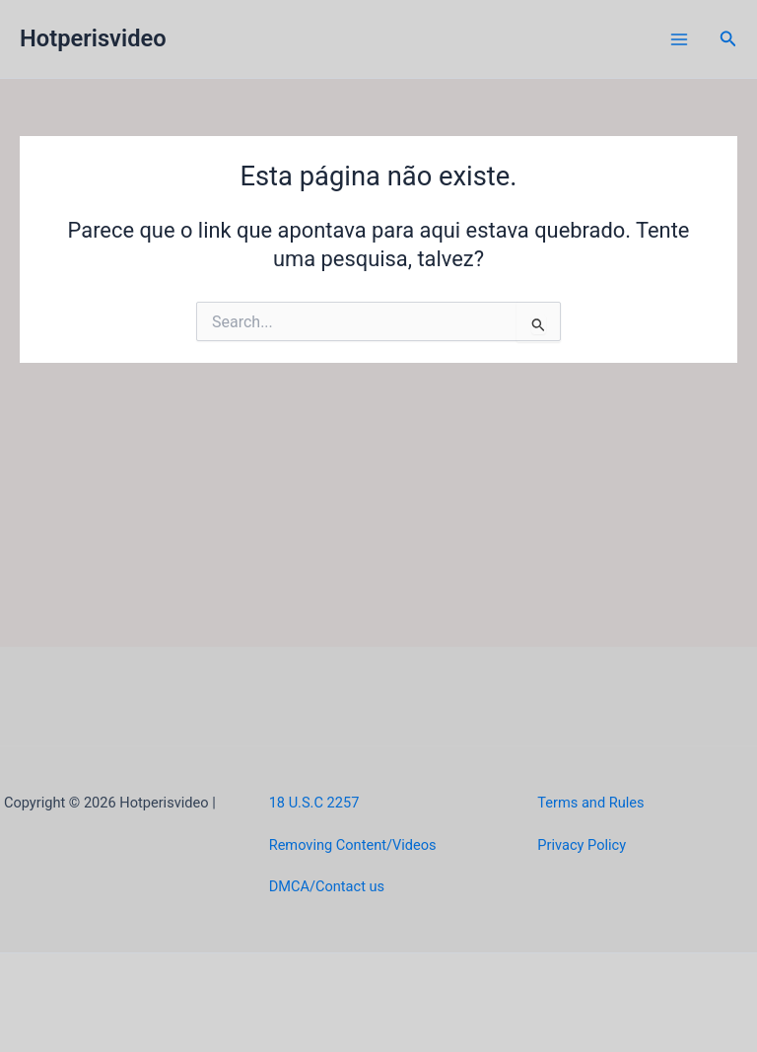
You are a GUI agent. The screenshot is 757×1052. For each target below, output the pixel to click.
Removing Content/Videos (353, 845)
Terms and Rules (590, 802)
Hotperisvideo (93, 38)
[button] (728, 39)
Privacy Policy (581, 845)
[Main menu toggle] (679, 39)
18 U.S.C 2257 (314, 802)
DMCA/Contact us (326, 886)
